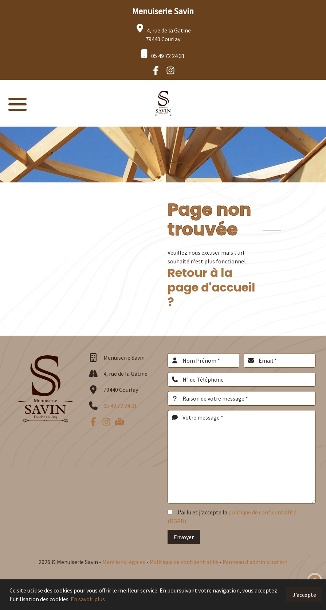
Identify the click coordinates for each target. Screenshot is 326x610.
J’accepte (304, 594)
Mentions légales (123, 561)
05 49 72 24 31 (162, 54)
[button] (17, 103)
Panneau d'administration (255, 561)
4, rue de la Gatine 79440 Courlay (163, 33)
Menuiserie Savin (163, 11)
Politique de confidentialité (184, 561)
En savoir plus (88, 599)
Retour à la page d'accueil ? (211, 287)
